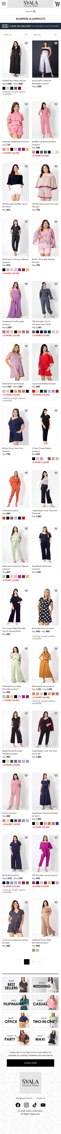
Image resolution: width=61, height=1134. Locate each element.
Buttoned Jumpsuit (10, 875)
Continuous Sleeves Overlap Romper (15, 941)
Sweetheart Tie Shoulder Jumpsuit (13, 323)
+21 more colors (11, 335)
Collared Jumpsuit (10, 510)
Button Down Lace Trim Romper (12, 449)
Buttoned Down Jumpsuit (43, 686)
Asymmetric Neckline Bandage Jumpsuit (41, 82)
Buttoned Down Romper (13, 383)
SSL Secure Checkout (24, 1098)
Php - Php (12, 83)
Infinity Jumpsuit (9, 813)
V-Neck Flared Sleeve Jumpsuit (41, 449)
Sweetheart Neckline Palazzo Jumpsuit (45, 814)
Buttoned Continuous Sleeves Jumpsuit (15, 260)
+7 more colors (10, 700)
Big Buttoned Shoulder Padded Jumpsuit (12, 752)
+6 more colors (10, 153)
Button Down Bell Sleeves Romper (43, 260)
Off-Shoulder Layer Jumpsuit (45, 875)
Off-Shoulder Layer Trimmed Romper (45, 205)
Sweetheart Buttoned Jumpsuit (41, 567)
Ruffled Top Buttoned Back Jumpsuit (44, 143)
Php (36, 86)
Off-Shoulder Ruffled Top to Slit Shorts (15, 205)
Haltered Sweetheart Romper (15, 141)
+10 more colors (40, 395)
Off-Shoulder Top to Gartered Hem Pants (41, 323)
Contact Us (41, 1098)
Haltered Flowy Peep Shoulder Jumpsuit (11, 687)
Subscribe (30, 1062)
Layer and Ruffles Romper (44, 383)
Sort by (37, 34)
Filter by (8, 34)
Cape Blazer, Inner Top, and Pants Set (44, 512)
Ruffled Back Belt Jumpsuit (14, 80)
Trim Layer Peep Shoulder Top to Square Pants (14, 629)
